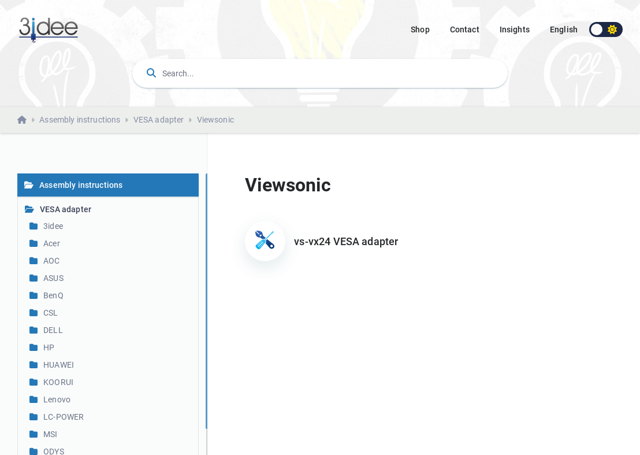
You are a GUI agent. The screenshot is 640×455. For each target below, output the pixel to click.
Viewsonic (215, 119)
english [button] (564, 29)
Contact (464, 29)
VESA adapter (158, 119)
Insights (515, 29)
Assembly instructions (79, 119)
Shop (420, 29)
